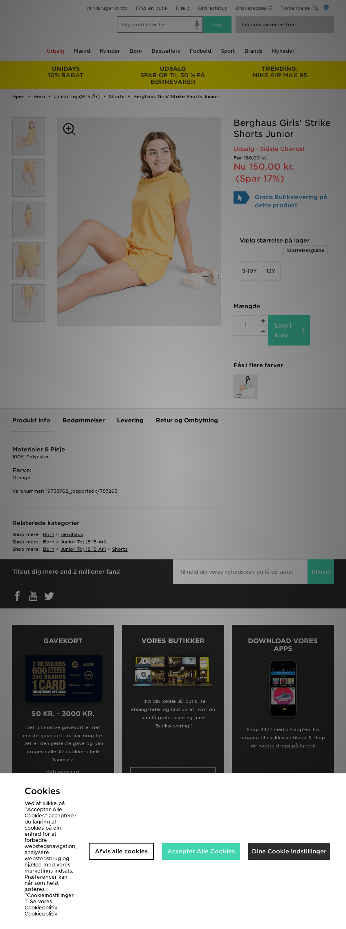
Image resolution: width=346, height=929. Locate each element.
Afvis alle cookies (121, 851)
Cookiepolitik (41, 914)
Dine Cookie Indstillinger (289, 851)
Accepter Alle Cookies (201, 851)
